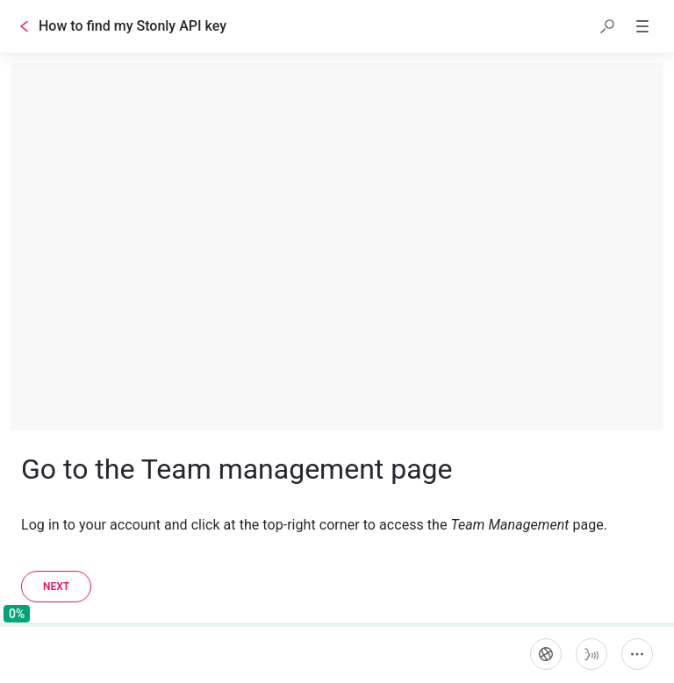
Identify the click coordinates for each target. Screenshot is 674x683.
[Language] (546, 654)
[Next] (56, 586)
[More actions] (637, 654)
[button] (607, 26)
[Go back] (24, 26)
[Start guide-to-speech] (591, 654)
